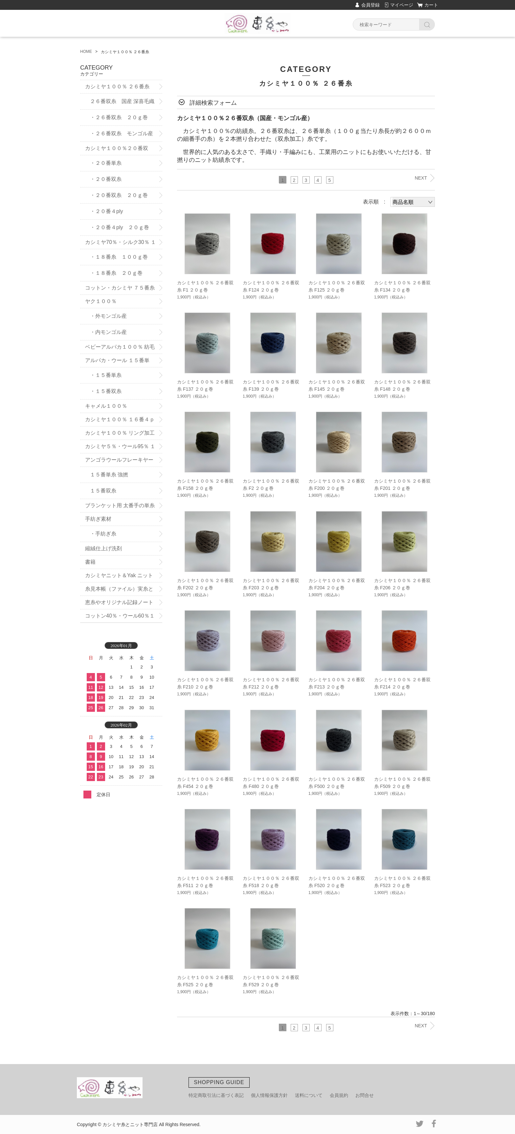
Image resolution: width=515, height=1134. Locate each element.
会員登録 (370, 5)
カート (431, 5)
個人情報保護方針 (269, 1095)
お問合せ (364, 1095)
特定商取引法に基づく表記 (216, 1095)
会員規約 (339, 1095)
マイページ (401, 5)
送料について (309, 1095)
